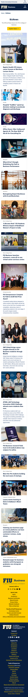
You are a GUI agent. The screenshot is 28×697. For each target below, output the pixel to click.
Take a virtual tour (14, 606)
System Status (14, 677)
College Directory (14, 614)
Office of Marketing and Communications (14, 616)
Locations (14, 648)
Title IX (14, 682)
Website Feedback (14, 604)
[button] (25, 7)
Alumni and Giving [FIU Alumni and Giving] (14, 656)
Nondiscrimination (14, 681)
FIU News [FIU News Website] (14, 635)
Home (2, 13)
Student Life (14, 652)
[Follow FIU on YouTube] (17, 637)
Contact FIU (14, 633)
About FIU (14, 643)
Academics (14, 596)
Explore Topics (13, 28)
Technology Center (14, 611)
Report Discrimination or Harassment (14, 684)
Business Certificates (14, 598)
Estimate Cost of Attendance (14, 660)
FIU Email (14, 675)
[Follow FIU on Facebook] (13, 637)
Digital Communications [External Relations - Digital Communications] (16, 689)
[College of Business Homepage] (8, 7)
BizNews (8, 13)
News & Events (14, 600)
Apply (14, 594)
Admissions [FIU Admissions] (14, 645)
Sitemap (18, 693)
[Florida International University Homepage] (9, 2)
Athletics (14, 654)
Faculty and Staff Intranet (14, 613)
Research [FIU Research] (14, 650)
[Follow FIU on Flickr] (19, 637)
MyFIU (14, 671)
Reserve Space (14, 679)
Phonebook (11, 665)
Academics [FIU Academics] (14, 646)
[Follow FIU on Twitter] (15, 637)
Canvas (14, 673)
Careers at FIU (14, 658)
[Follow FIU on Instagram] (9, 637)
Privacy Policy (14, 602)
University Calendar (14, 667)
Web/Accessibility (18, 691)
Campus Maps (14, 669)
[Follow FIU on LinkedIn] (11, 637)
